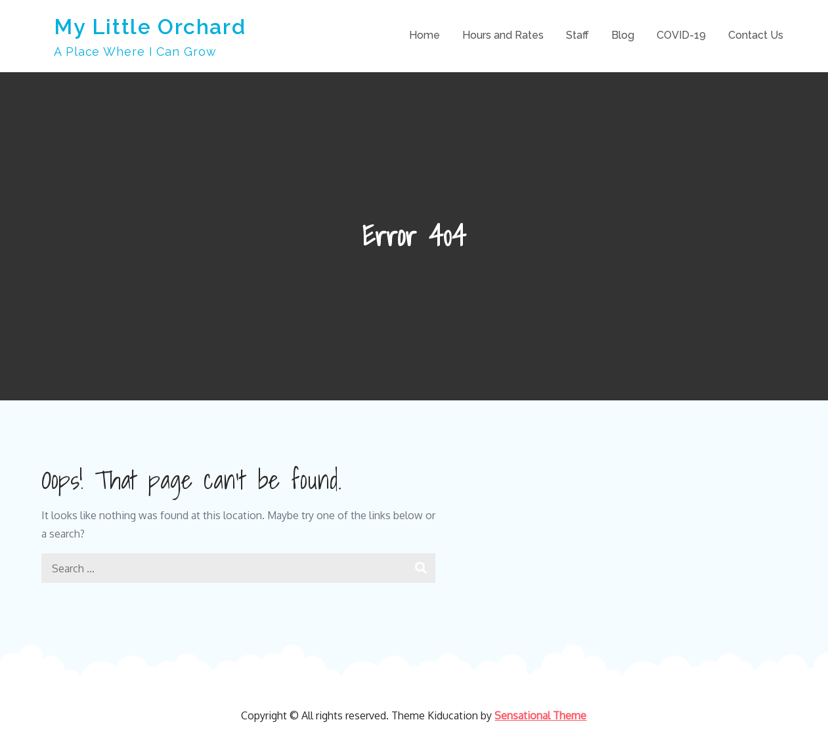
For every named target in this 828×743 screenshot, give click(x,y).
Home (424, 35)
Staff (577, 35)
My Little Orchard (150, 26)
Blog (622, 35)
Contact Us (755, 35)
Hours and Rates (503, 35)
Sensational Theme (540, 715)
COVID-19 (681, 35)
